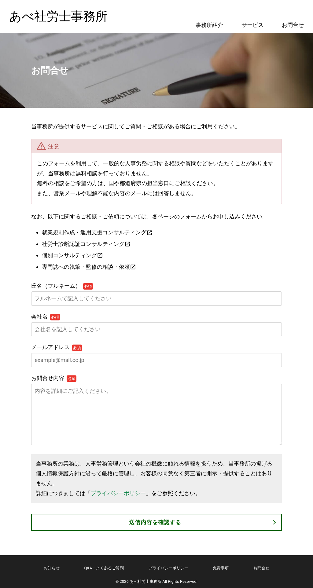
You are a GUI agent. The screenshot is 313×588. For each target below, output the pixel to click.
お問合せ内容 (53, 378)
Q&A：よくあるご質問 (104, 568)
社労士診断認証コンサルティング (83, 244)
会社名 (45, 316)
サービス (252, 25)
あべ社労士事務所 (58, 16)
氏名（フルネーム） (62, 286)
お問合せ (293, 25)
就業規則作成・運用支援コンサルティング (94, 232)
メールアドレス (56, 347)
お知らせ (52, 568)
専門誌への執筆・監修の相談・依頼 (86, 267)
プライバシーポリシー (118, 493)
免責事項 (221, 568)
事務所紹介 (209, 25)
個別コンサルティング (69, 255)
